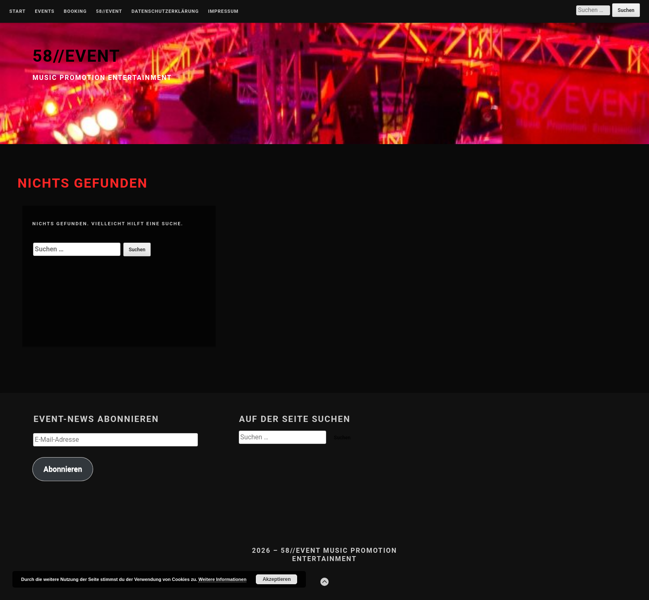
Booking (75, 11)
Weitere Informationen (222, 579)
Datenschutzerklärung (165, 11)
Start (17, 11)
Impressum (223, 11)
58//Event (109, 11)
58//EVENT (76, 56)
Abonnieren (62, 469)
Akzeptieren (276, 579)
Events (44, 11)
